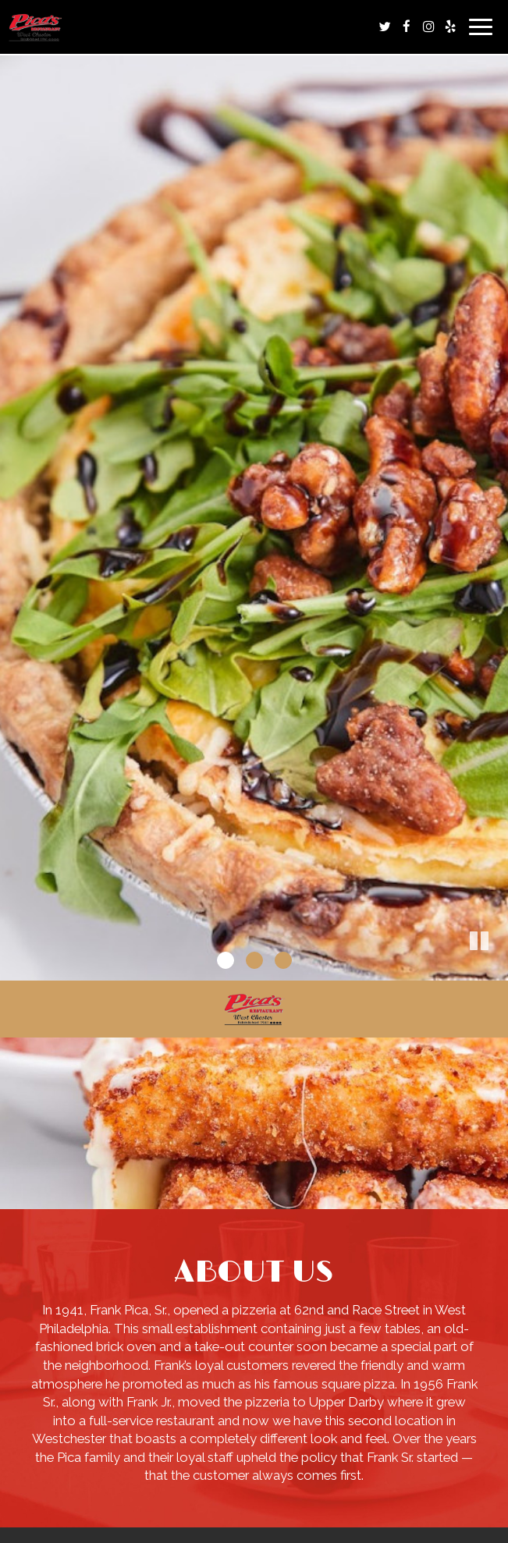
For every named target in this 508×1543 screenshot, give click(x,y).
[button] (496, 969)
